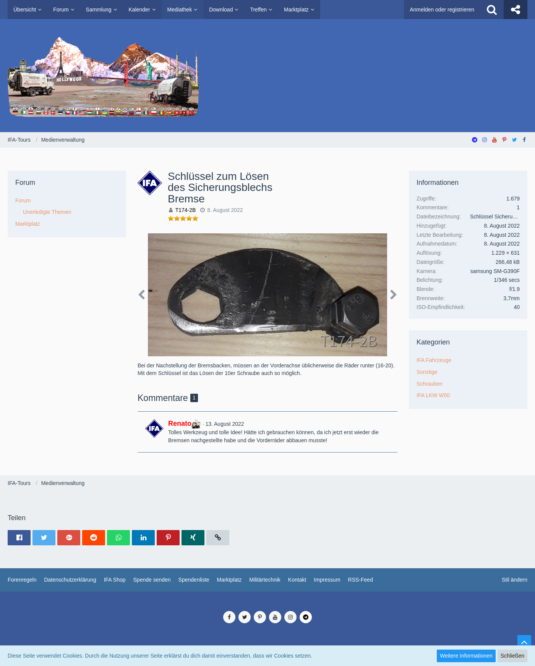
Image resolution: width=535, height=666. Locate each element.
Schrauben (430, 384)
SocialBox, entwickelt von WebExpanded (267, 643)
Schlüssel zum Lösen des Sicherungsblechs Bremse (220, 187)
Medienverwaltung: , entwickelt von (267, 603)
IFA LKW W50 (433, 395)
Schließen (512, 656)
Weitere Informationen (466, 656)
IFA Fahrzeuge (434, 360)
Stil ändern (514, 580)
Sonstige (427, 372)
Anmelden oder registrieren (442, 9)
